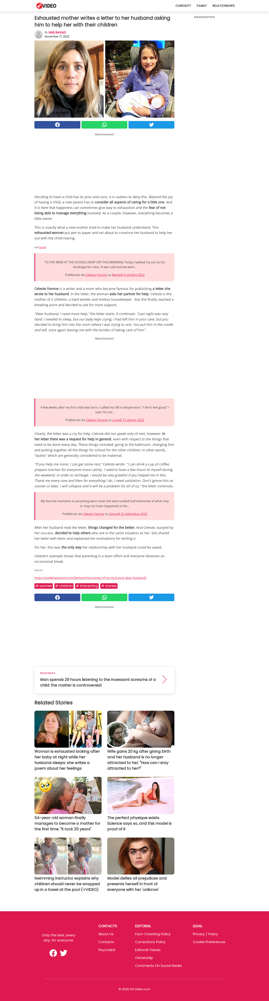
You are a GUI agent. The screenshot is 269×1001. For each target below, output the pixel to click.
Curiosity (183, 6)
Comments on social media (158, 965)
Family (202, 6)
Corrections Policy (150, 942)
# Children (64, 585)
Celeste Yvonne (96, 275)
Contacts (106, 942)
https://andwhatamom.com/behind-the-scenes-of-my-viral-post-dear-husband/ (90, 578)
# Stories (109, 585)
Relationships (223, 6)
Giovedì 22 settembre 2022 (128, 514)
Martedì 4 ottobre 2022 (128, 275)
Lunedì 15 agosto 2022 (128, 420)
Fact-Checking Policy (152, 934)
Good (42, 247)
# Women (43, 585)
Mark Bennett (57, 32)
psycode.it (106, 949)
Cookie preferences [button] (209, 942)
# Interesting (87, 585)
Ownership (144, 957)
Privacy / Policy (205, 934)
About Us (106, 934)
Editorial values (148, 949)
